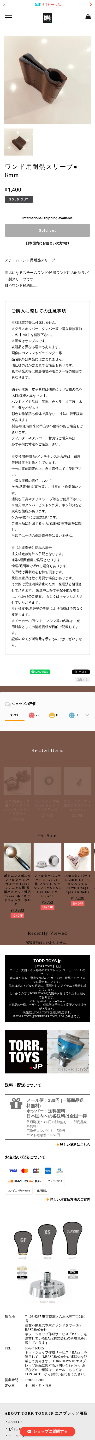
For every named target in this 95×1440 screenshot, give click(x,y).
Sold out (47, 230)
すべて (14, 715)
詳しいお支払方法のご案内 (70, 1199)
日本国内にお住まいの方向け (47, 243)
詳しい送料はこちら (75, 1145)
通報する (82, 679)
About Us (15, 1422)
